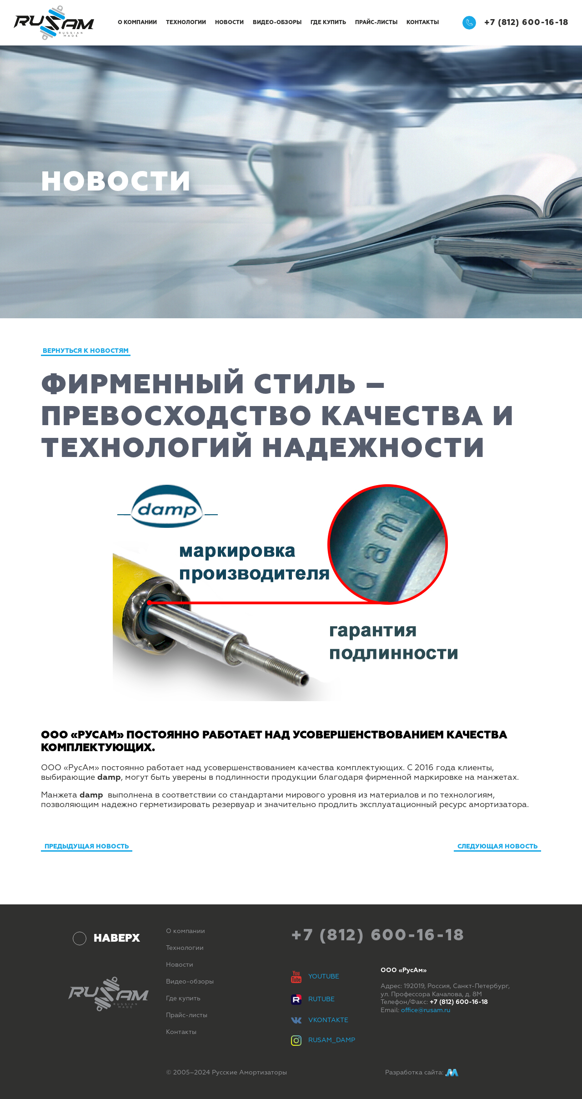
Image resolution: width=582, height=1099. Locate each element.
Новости (229, 22)
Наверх (117, 938)
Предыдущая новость (87, 846)
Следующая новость (497, 846)
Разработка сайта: (421, 1072)
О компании (137, 22)
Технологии (186, 22)
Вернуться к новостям (86, 351)
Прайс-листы (376, 22)
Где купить (328, 22)
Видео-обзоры (277, 22)
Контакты (422, 22)
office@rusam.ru (426, 1010)
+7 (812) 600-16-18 (515, 23)
